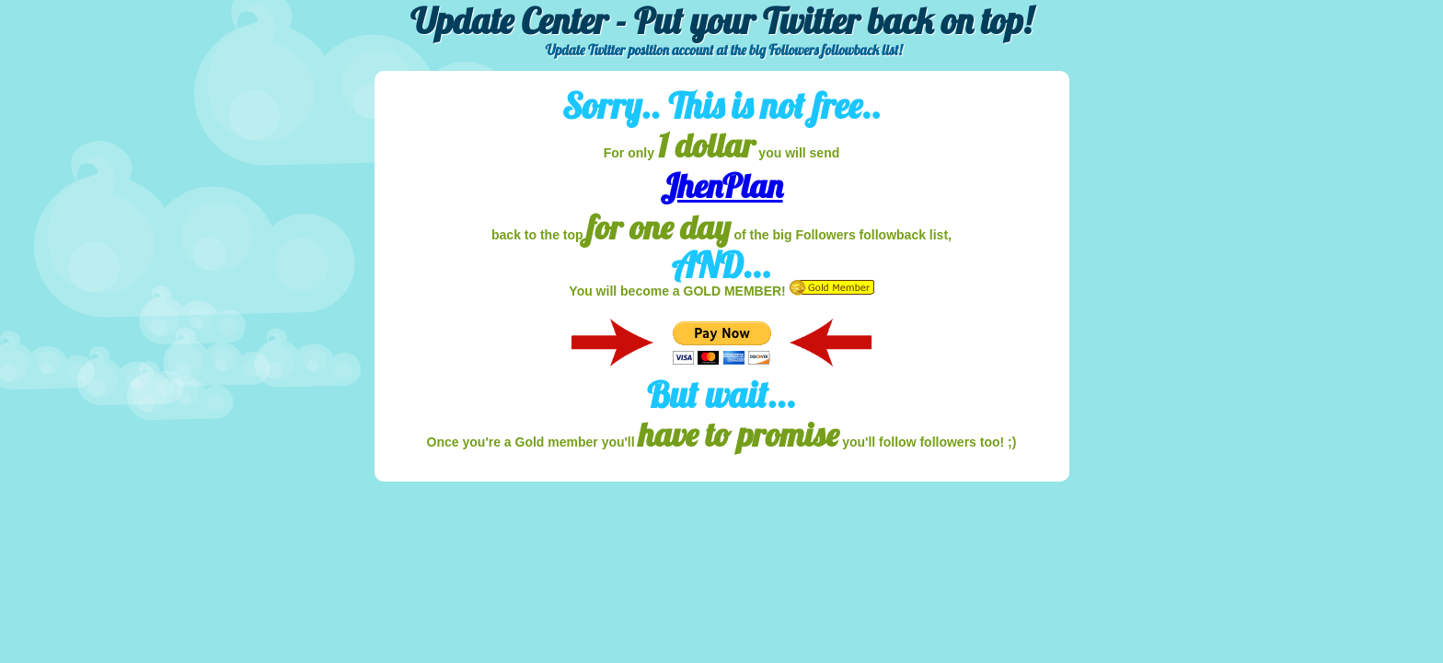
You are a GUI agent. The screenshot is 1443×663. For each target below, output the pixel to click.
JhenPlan (721, 185)
